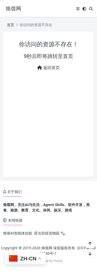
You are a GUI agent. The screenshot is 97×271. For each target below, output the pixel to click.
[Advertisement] (48, 121)
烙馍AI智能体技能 (17, 233)
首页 (10, 24)
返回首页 (48, 67)
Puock (58, 261)
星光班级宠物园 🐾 (49, 233)
